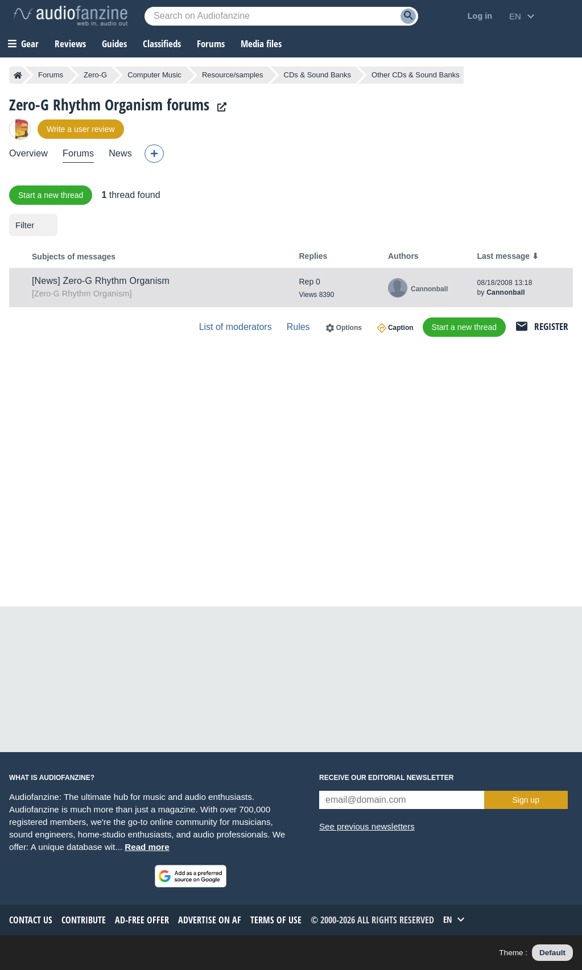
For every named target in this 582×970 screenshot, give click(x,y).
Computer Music (154, 75)
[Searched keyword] (281, 16)
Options (349, 328)
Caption (401, 328)
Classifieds (162, 43)
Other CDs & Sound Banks (416, 75)
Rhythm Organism (81, 293)
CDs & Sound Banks (318, 75)
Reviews (70, 43)
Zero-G (95, 75)
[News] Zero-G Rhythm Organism (101, 281)
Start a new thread (50, 195)
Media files (261, 43)
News (120, 153)
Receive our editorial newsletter (386, 778)
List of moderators (235, 327)
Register (551, 326)
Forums (50, 75)
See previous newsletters (367, 826)
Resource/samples (232, 75)
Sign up (525, 799)
